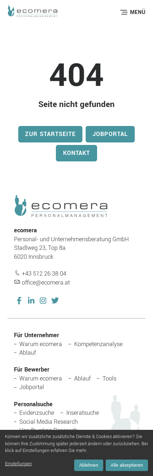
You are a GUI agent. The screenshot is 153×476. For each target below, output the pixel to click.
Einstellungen (18, 464)
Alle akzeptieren (127, 465)
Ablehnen (88, 465)
